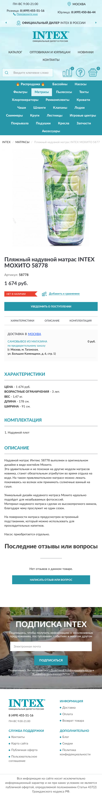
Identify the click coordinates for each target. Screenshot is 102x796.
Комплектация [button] (81, 320)
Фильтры (20, 92)
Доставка (69, 707)
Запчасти (84, 123)
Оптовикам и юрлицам (50, 52)
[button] (25, 14)
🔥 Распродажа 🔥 (30, 84)
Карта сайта (19, 743)
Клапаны (60, 107)
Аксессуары (51, 131)
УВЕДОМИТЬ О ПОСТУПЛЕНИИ (51, 306)
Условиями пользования (47, 674)
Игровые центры (83, 115)
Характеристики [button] (22, 320)
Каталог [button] (15, 52)
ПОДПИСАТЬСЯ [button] (51, 660)
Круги (34, 115)
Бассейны (59, 84)
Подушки (43, 123)
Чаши (21, 107)
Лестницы (54, 115)
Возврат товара (73, 720)
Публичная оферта (24, 750)
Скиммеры (14, 115)
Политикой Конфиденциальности (71, 670)
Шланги (39, 107)
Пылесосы (64, 92)
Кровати (83, 100)
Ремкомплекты (57, 100)
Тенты (84, 92)
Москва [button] (34, 334)
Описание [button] (52, 320)
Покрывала (20, 123)
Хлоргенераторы (25, 100)
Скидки (67, 743)
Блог (65, 737)
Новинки (86, 52)
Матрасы (42, 92)
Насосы (80, 84)
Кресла (63, 123)
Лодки (79, 107)
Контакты (51, 60)
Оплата (67, 714)
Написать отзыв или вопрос (51, 580)
